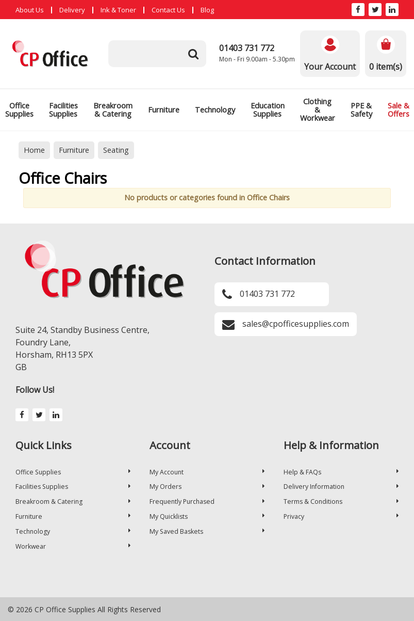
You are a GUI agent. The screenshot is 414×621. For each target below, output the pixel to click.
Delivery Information (341, 486)
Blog (207, 9)
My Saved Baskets (207, 531)
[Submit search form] (193, 53)
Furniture (163, 110)
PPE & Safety (361, 110)
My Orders (207, 486)
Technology (215, 110)
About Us (29, 9)
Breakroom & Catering (113, 110)
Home (34, 150)
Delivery (72, 9)
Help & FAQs (341, 472)
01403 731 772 (246, 48)
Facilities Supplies (63, 110)
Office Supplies (72, 472)
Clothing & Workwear (317, 110)
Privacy (341, 516)
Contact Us (168, 9)
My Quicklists (207, 516)
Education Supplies (268, 110)
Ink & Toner (118, 9)
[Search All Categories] (157, 53)
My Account (207, 472)
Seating (116, 150)
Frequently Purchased (207, 501)
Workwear (72, 546)
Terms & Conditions (341, 501)
